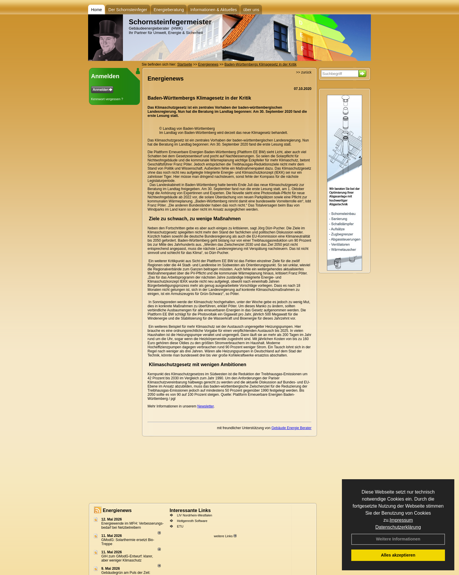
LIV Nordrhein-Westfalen (194, 515)
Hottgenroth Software (192, 521)
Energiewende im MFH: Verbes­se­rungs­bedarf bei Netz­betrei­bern (132, 525)
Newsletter (205, 406)
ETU (180, 526)
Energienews (117, 510)
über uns (251, 9)
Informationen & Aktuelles (213, 9)
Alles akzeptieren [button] (398, 555)
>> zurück (303, 72)
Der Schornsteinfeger (127, 9)
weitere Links (225, 536)
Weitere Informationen (398, 539)
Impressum (401, 520)
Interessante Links (190, 510)
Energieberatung (169, 9)
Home (96, 9)
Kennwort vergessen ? (107, 99)
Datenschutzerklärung (398, 527)
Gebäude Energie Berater (291, 428)
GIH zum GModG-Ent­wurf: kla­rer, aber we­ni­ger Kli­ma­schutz (127, 558)
